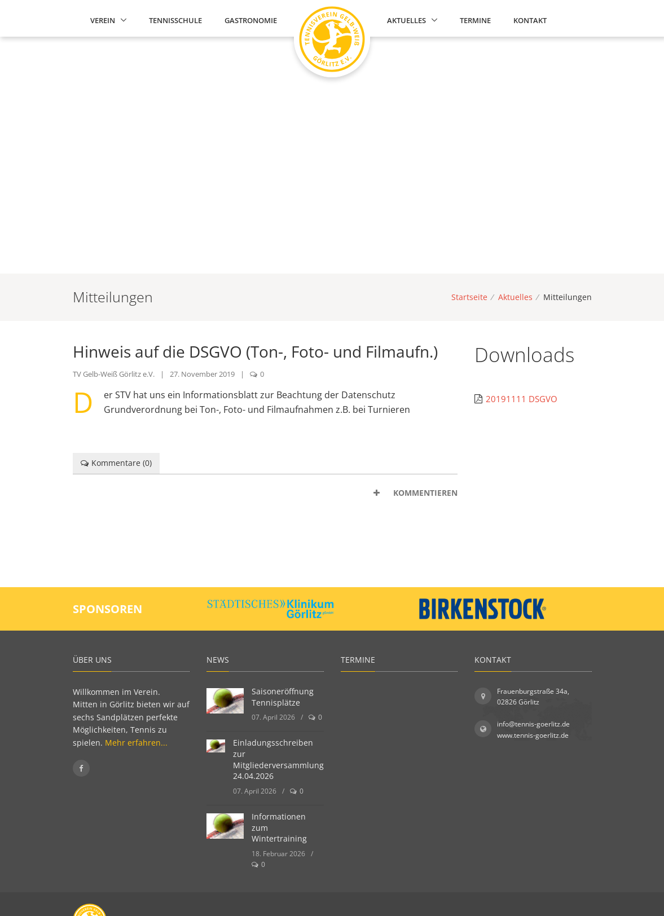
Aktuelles (406, 20)
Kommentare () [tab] (116, 462)
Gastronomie (251, 20)
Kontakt (530, 20)
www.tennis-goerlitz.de (533, 735)
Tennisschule (175, 20)
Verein (102, 20)
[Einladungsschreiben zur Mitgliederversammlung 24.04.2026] (215, 745)
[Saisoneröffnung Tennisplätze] (225, 701)
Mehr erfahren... (136, 742)
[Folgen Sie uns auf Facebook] (81, 768)
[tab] (265, 493)
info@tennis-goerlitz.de (533, 724)
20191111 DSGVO (521, 398)
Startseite (469, 297)
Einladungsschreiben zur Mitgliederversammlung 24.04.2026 (278, 759)
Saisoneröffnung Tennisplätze (283, 697)
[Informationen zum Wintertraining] (225, 826)
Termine (475, 20)
